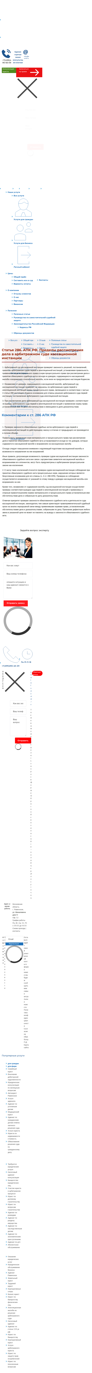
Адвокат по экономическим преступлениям (14, 1247)
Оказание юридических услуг (13, 1269)
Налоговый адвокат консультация (13, 1185)
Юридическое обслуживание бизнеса (14, 1278)
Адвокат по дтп (14, 1252)
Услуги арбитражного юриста (13, 1358)
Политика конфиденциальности (26, 1028)
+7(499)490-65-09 (6, 61)
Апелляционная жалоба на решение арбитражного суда (14, 1323)
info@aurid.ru (26, 57)
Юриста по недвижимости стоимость (14, 1146)
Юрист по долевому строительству (14, 1209)
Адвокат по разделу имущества (12, 1231)
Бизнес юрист (13, 1304)
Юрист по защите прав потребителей (13, 1366)
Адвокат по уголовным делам (12, 1117)
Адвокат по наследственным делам (15, 1239)
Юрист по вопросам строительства (14, 1217)
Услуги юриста (14, 1141)
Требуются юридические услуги (13, 1177)
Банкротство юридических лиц (13, 1193)
